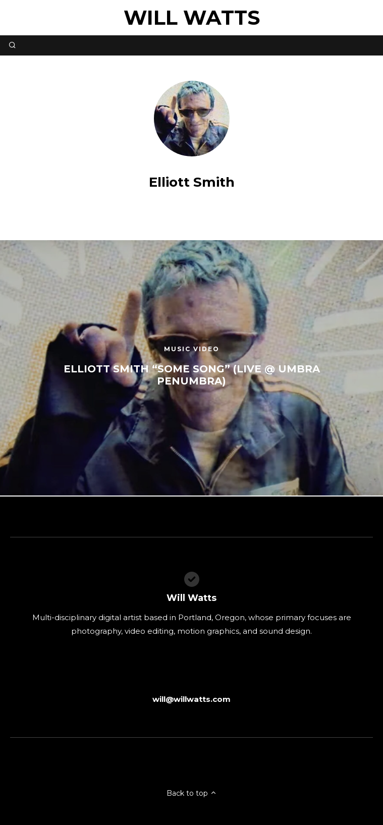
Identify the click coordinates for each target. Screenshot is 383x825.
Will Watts (192, 17)
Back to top (192, 793)
